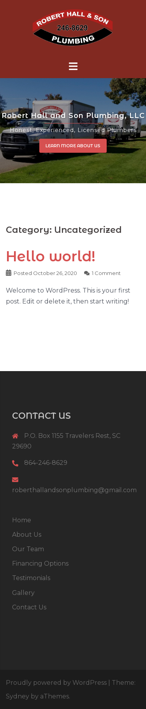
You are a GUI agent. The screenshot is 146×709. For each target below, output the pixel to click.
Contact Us (29, 607)
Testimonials (31, 578)
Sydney (17, 696)
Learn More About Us (73, 145)
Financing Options (40, 563)
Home (21, 520)
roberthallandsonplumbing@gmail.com (74, 490)
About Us (26, 534)
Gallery (23, 592)
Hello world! (50, 256)
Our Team (28, 549)
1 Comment (106, 273)
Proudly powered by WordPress (56, 682)
